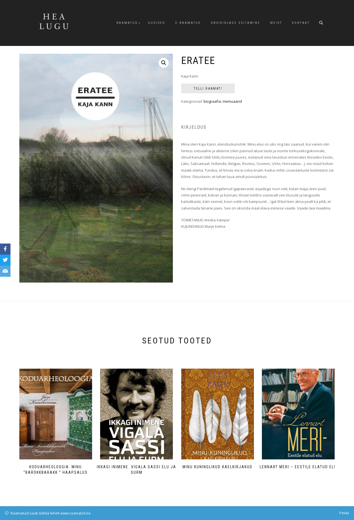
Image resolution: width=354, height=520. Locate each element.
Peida (344, 512)
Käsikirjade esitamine (235, 23)
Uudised (156, 23)
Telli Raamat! (208, 88)
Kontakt (301, 23)
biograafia (212, 101)
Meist (276, 23)
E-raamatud (188, 23)
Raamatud (127, 23)
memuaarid (232, 101)
